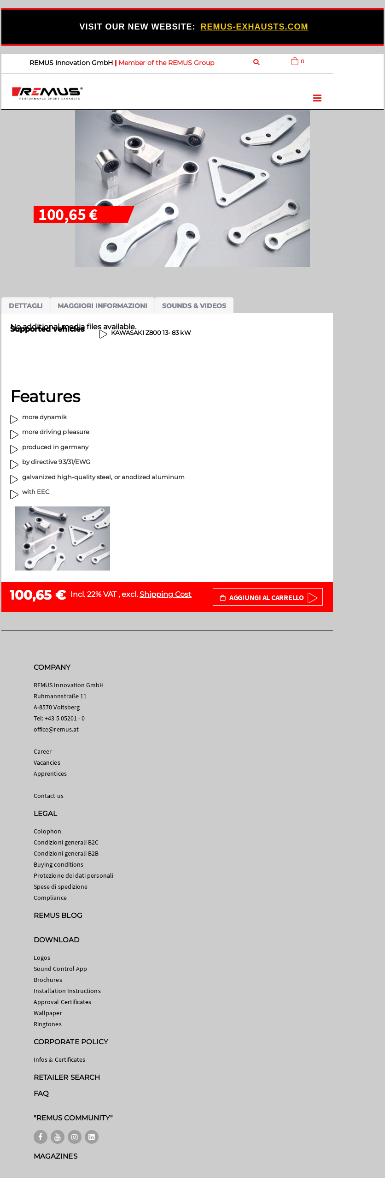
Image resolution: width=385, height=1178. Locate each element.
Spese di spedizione (61, 886)
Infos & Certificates (59, 1059)
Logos (42, 957)
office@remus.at (56, 729)
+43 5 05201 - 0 (65, 718)
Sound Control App (60, 968)
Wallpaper (48, 1013)
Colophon (48, 831)
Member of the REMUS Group (166, 63)
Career (43, 751)
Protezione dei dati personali (73, 875)
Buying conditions (58, 864)
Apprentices (50, 773)
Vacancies (47, 762)
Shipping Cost (166, 594)
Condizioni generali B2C (66, 842)
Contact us (49, 795)
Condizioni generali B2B (66, 853)
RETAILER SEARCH (67, 1077)
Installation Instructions (67, 991)
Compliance (50, 897)
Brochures (48, 980)
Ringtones (48, 1024)
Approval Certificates (62, 1002)
